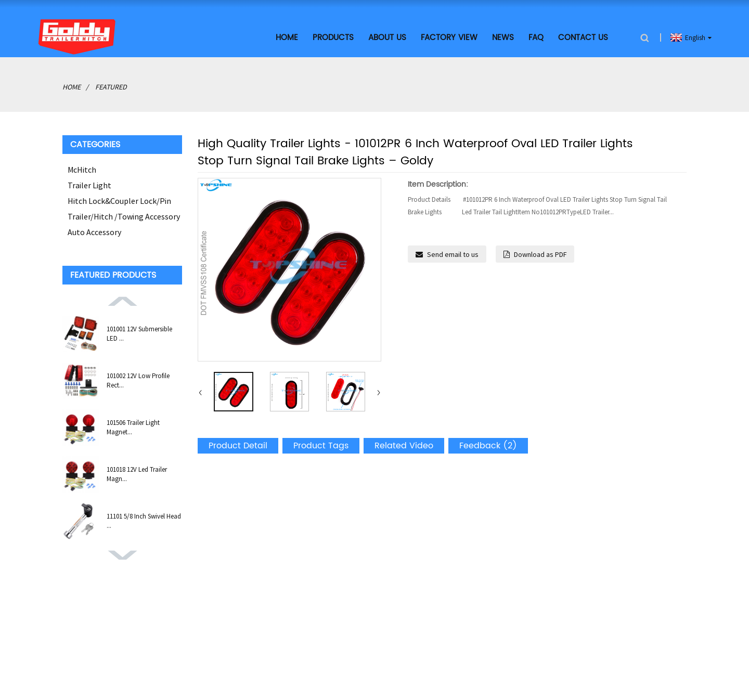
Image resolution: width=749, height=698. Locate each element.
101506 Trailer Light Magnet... (133, 427)
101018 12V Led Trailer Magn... (137, 474)
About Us (387, 37)
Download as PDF (540, 254)
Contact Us (583, 37)
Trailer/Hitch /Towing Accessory (124, 216)
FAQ (536, 37)
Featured (111, 87)
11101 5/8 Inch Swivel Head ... (144, 521)
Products (333, 37)
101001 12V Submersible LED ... (139, 334)
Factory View (449, 37)
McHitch (82, 169)
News (503, 37)
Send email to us (453, 254)
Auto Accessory (94, 232)
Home (287, 37)
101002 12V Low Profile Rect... (138, 380)
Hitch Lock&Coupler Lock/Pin (119, 201)
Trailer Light (89, 185)
